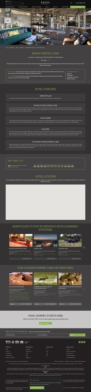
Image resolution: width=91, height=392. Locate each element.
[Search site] (13, 4)
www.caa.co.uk (45, 371)
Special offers (36, 7)
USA (47, 355)
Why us (55, 7)
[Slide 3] (44, 38)
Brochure (65, 7)
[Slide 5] (46, 38)
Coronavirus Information (10, 357)
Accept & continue (37, 387)
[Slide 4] (45, 38)
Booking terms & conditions (80, 361)
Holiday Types (28, 351)
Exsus (45, 3)
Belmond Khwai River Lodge (18, 248)
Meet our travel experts (70, 351)
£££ (66, 252)
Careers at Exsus (69, 353)
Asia (47, 351)
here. (12, 382)
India (47, 353)
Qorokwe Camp (63, 248)
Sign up (77, 335)
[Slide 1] (41, 38)
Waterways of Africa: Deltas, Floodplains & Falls (43, 287)
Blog (47, 7)
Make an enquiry (78, 7)
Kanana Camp (38, 248)
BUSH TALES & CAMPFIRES (16, 287)
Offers (27, 353)
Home (7, 47)
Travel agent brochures (70, 357)
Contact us (8, 351)
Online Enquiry (8, 353)
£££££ (48, 60)
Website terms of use (69, 361)
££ (65, 252)
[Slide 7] (49, 38)
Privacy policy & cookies (58, 361)
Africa (17, 47)
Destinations (10, 7)
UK (46, 349)
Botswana (22, 47)
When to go (28, 357)
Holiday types (23, 7)
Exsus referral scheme (70, 355)
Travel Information (9, 355)
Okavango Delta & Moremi (30, 47)
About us (68, 349)
